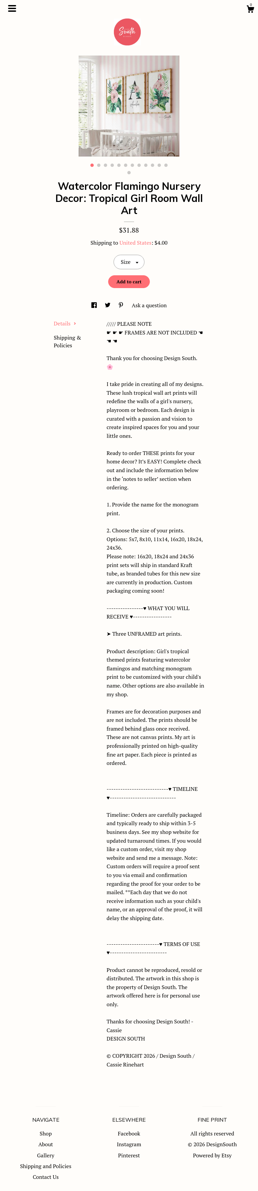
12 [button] (166, 165)
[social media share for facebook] (94, 305)
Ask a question (149, 305)
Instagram (129, 1144)
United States (136, 242)
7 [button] (132, 165)
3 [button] (105, 165)
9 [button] (145, 165)
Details (65, 323)
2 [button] (98, 165)
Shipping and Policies (46, 1166)
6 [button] (125, 165)
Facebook (129, 1133)
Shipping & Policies (67, 341)
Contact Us (45, 1177)
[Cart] (250, 10)
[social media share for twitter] (108, 305)
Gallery (45, 1155)
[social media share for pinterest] (121, 305)
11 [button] (159, 165)
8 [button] (139, 165)
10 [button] (152, 165)
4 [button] (112, 165)
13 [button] (129, 172)
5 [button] (119, 165)
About (45, 1144)
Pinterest (129, 1155)
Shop (46, 1133)
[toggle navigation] (12, 8)
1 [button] (92, 165)
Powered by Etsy (212, 1155)
